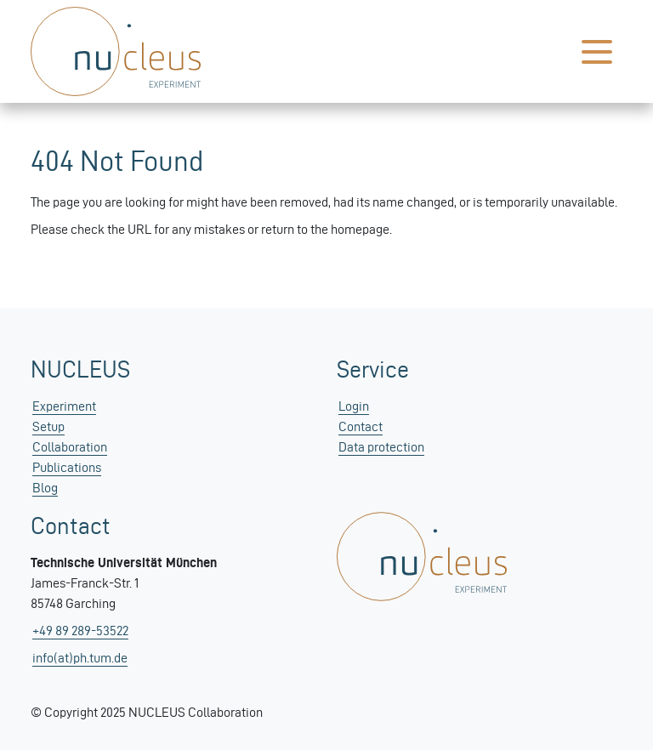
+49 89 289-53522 (80, 630)
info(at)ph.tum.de (80, 658)
